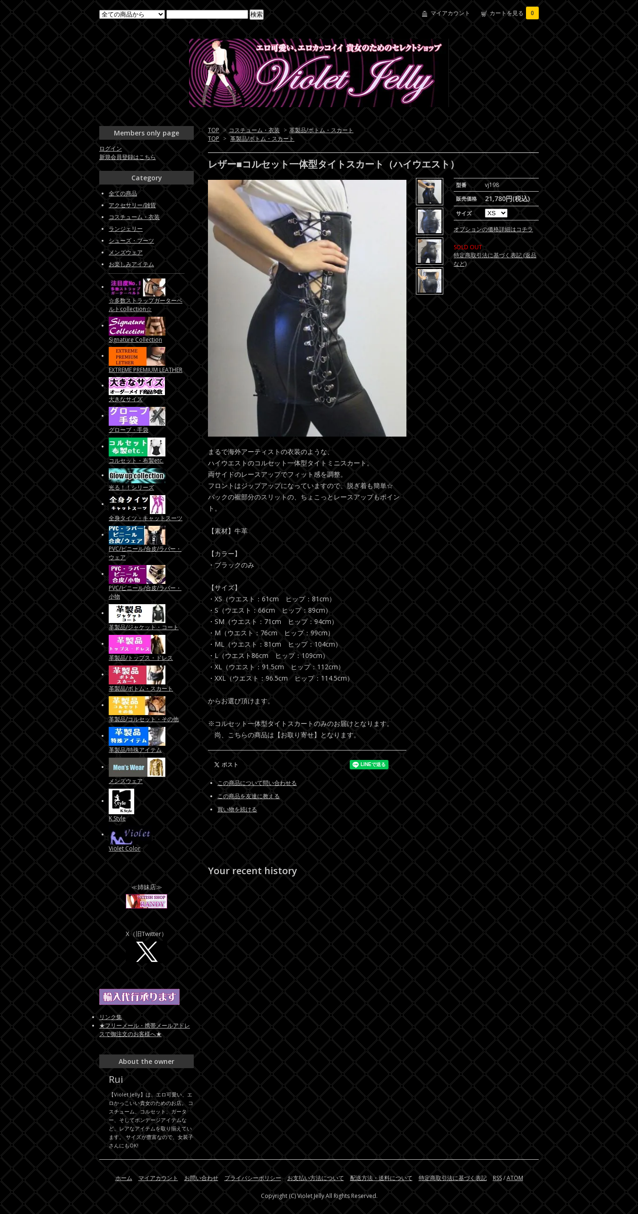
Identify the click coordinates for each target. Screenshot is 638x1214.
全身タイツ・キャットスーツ (145, 518)
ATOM (515, 1178)
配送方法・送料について (381, 1178)
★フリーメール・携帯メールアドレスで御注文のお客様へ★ (144, 1029)
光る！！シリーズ (131, 487)
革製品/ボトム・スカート (321, 130)
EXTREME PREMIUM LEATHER (145, 370)
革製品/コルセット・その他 (144, 719)
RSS (497, 1178)
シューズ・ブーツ (131, 240)
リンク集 (110, 1017)
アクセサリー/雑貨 (132, 205)
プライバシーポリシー (252, 1178)
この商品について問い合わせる (257, 783)
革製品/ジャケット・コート (144, 627)
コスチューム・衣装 (254, 130)
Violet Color (124, 848)
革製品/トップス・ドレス (141, 658)
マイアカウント (450, 13)
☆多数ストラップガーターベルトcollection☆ (145, 304)
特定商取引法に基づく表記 (453, 1178)
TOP (213, 130)
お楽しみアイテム (131, 264)
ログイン (110, 148)
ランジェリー (126, 229)
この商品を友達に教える (248, 796)
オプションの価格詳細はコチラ (493, 229)
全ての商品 (123, 193)
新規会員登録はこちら (127, 157)
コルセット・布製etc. (136, 460)
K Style (117, 818)
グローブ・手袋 (128, 430)
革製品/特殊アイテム (135, 750)
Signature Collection (135, 340)
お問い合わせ (201, 1178)
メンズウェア (126, 252)
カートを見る (514, 13)
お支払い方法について (315, 1178)
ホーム (123, 1178)
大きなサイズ (126, 399)
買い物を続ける (237, 809)
